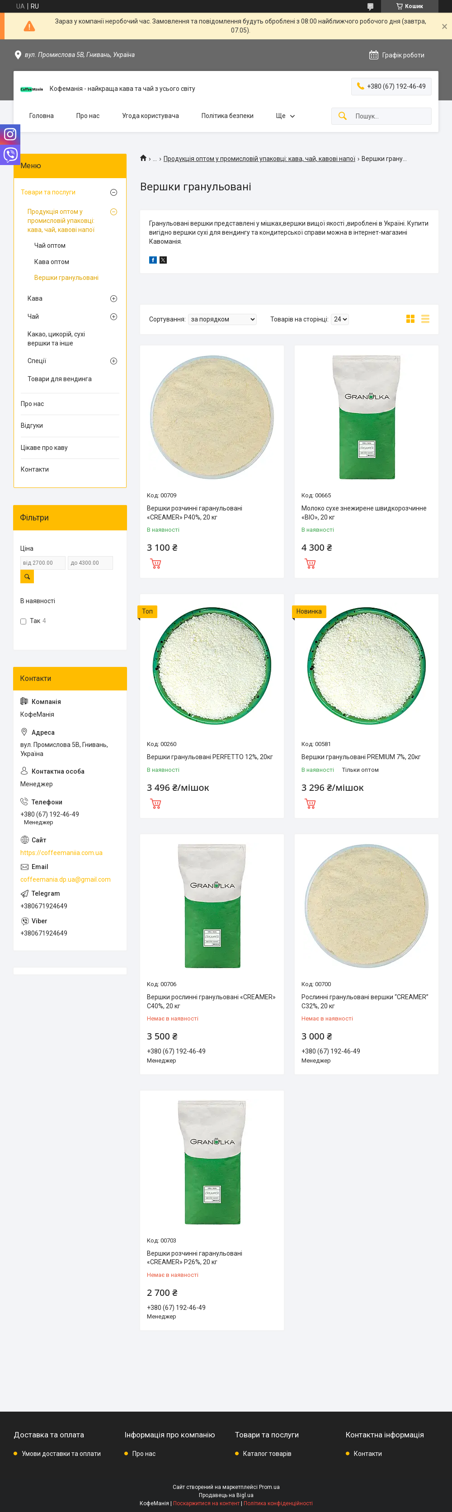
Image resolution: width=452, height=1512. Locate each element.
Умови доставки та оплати (61, 1453)
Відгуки (32, 425)
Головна (41, 115)
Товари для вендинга (60, 379)
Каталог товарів (267, 1453)
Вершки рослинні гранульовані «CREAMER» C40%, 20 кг (211, 1001)
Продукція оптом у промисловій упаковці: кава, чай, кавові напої (259, 158)
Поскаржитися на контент (206, 1503)
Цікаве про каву (44, 447)
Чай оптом (50, 245)
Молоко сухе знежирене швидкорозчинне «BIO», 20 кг (364, 513)
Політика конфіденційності (278, 1503)
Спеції (37, 360)
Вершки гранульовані (66, 277)
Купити (155, 562)
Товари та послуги (48, 192)
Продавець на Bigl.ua (226, 1495)
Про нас (87, 115)
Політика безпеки (228, 115)
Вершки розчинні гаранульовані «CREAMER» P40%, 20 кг (194, 513)
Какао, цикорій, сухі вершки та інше (56, 339)
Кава (35, 298)
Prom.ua (269, 1487)
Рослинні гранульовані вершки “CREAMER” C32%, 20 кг (364, 1001)
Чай (33, 316)
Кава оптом (51, 261)
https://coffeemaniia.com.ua (61, 852)
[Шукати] (342, 116)
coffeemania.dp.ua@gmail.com (65, 879)
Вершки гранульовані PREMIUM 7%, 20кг (361, 757)
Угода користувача (150, 115)
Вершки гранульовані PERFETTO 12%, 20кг (210, 757)
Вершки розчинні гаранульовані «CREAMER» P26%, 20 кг (194, 1258)
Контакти (35, 469)
